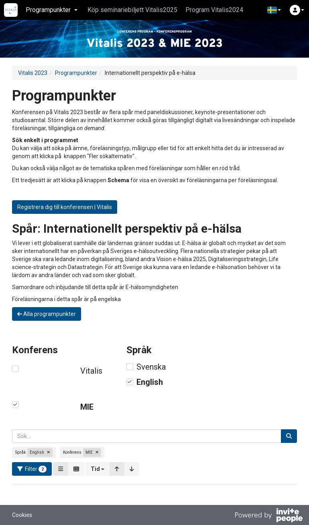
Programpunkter (76, 73)
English (149, 382)
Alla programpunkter (46, 314)
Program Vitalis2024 (214, 10)
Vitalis (91, 371)
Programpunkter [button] (51, 10)
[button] (274, 10)
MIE (87, 407)
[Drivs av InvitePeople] (268, 516)
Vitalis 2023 (32, 73)
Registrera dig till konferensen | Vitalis (64, 207)
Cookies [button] (22, 515)
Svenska (151, 367)
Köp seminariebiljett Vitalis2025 (132, 10)
